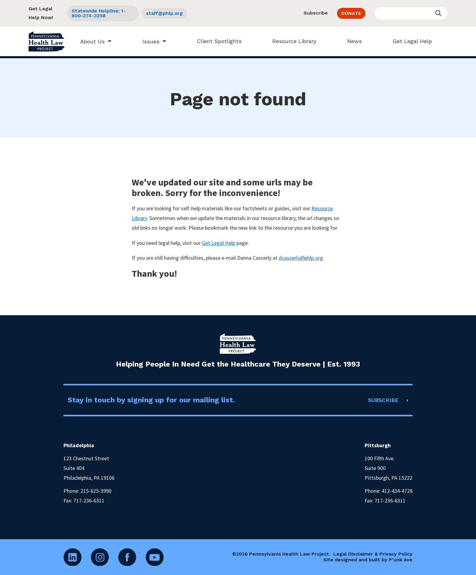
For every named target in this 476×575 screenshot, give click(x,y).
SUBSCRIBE (383, 400)
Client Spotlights (216, 41)
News (351, 41)
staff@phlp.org (164, 13)
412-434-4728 (397, 490)
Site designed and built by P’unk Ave (368, 560)
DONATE (351, 13)
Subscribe (316, 13)
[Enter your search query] (411, 13)
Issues (147, 41)
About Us (89, 41)
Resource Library (292, 41)
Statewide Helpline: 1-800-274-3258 (99, 13)
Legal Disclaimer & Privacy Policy (373, 554)
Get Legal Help (409, 41)
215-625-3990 (95, 490)
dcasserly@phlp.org (301, 257)
